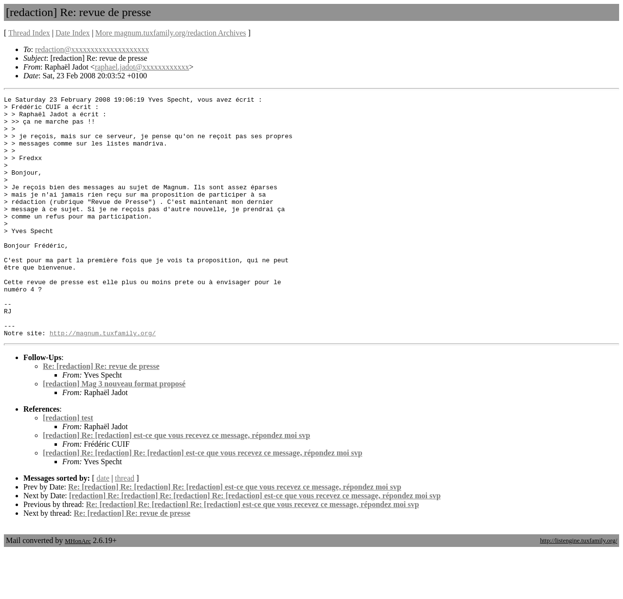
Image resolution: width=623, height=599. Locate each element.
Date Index (72, 33)
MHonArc (78, 589)
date (103, 526)
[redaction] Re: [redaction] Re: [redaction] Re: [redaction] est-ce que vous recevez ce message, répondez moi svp (255, 544)
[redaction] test (68, 466)
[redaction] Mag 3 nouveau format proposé (114, 432)
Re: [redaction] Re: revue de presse (101, 414)
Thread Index (29, 33)
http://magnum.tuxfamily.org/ (103, 381)
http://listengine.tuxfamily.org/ (578, 588)
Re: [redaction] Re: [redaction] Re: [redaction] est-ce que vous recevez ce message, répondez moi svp (234, 535)
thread (124, 526)
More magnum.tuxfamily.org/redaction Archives (170, 33)
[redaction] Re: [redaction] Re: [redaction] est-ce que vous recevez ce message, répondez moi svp (202, 501)
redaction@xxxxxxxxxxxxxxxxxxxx (92, 49)
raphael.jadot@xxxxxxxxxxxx (142, 67)
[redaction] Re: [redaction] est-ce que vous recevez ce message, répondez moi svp (176, 483)
